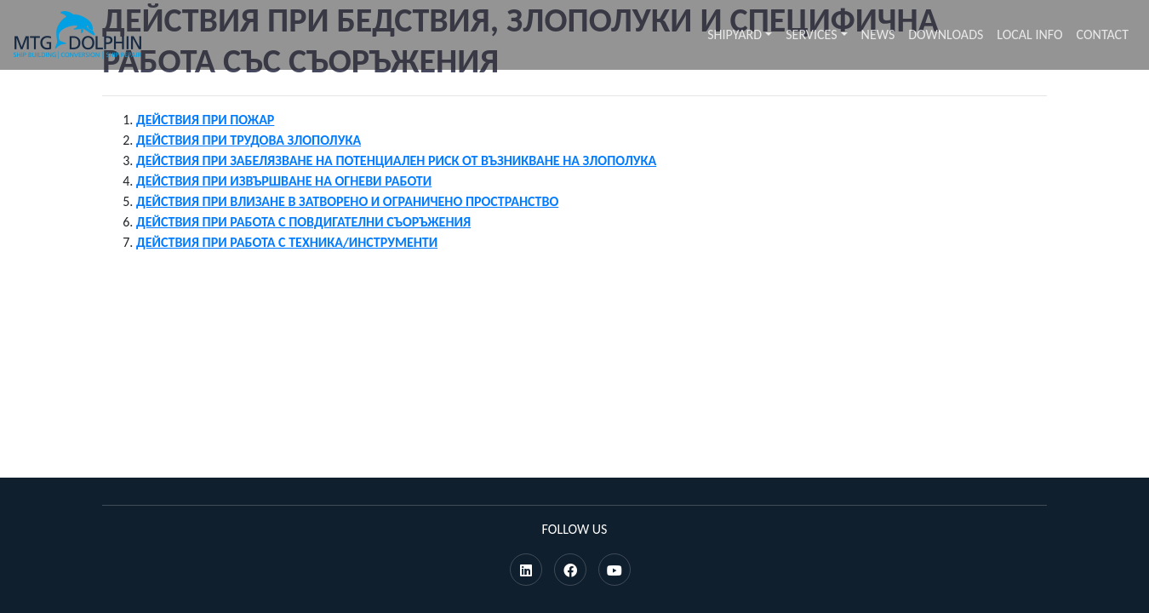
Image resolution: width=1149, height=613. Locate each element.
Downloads (945, 34)
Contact (1103, 34)
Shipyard (734, 34)
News (878, 34)
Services (811, 34)
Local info (1029, 34)
